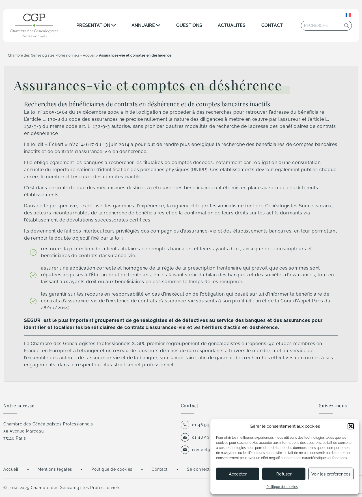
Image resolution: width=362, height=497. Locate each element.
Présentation (93, 25)
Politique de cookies (282, 487)
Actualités (231, 25)
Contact (272, 25)
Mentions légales (55, 469)
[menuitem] (348, 15)
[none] (348, 15)
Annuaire (143, 25)
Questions (189, 25)
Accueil (10, 469)
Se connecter (200, 469)
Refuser (284, 474)
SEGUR (32, 320)
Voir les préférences (330, 474)
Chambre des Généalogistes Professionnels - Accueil (51, 55)
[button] (351, 426)
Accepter (238, 474)
